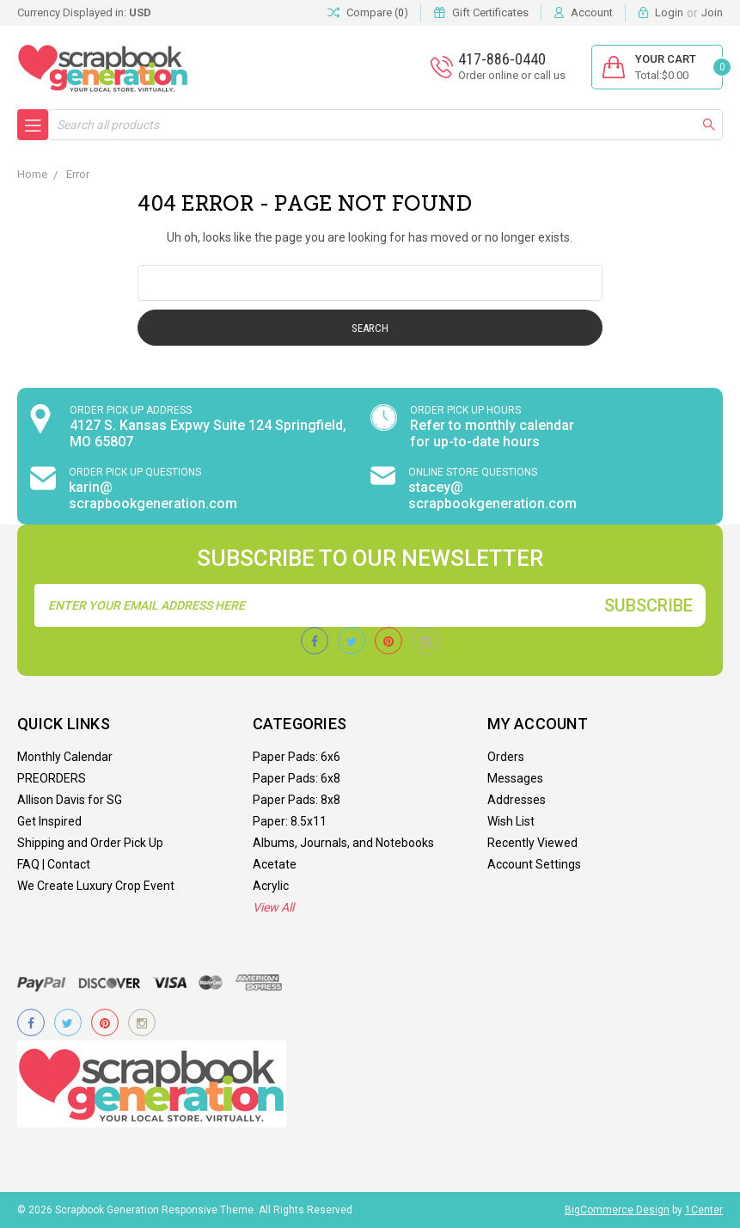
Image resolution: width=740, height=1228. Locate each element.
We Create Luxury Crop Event (95, 886)
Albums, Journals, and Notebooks (343, 843)
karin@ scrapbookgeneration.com (153, 495)
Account (592, 12)
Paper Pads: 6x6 (296, 757)
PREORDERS (51, 778)
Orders (505, 757)
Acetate (275, 864)
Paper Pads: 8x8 (296, 800)
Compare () (367, 13)
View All (273, 907)
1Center (704, 1210)
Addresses (516, 800)
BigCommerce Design (617, 1210)
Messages (515, 778)
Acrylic (271, 886)
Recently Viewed (532, 843)
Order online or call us (512, 75)
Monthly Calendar (65, 757)
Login (669, 12)
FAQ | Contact (53, 864)
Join (712, 12)
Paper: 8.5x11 (290, 821)
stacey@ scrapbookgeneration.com (492, 495)
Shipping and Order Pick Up (90, 843)
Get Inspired (49, 821)
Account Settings (534, 864)
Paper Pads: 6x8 (296, 778)
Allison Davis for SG (69, 800)
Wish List (511, 821)
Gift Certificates (490, 12)
